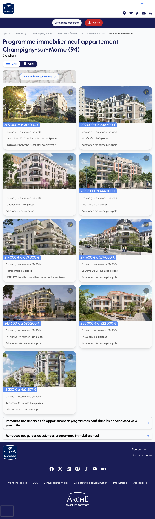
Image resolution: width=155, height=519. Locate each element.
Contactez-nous (142, 455)
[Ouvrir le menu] (142, 4)
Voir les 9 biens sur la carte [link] (39, 76)
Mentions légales (17, 482)
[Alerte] (94, 23)
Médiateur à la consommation (90, 482)
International (120, 482)
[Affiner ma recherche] (67, 23)
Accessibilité (140, 482)
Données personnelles (56, 482)
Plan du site (139, 449)
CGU (35, 482)
